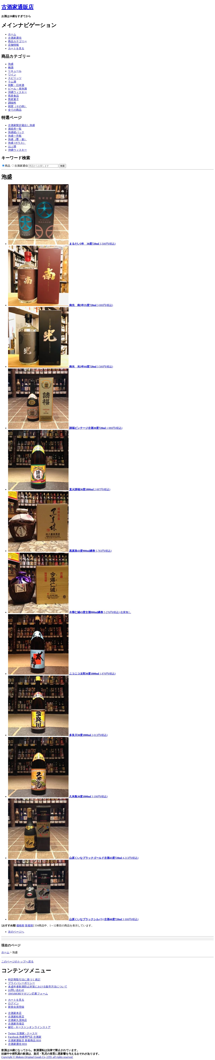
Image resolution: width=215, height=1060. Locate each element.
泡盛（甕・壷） (17, 139)
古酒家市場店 (16, 1023)
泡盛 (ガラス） (17, 142)
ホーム (12, 34)
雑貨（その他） (17, 106)
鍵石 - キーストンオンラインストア (29, 1027)
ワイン (12, 74)
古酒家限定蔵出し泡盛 (21, 125)
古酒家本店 (15, 1013)
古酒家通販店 (17, 7)
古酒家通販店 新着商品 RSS (24, 1040)
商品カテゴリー (17, 41)
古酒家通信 (15, 37)
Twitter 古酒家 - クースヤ (22, 1033)
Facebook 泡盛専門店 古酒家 (24, 1037)
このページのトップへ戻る (17, 961)
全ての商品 (15, 109)
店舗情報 (13, 44)
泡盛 (10, 64)
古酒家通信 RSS (17, 1044)
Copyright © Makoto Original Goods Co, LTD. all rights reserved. (37, 1057)
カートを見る (16, 48)
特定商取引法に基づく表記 (24, 979)
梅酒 (10, 67)
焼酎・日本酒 (16, 85)
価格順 (20, 925)
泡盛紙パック (16, 132)
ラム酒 (12, 81)
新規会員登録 (16, 1006)
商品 (6, 165)
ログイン (13, 1003)
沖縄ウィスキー (17, 92)
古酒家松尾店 (16, 1016)
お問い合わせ (16, 990)
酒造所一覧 (15, 128)
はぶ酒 (12, 146)
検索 (62, 166)
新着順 (29, 925)
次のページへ (16, 931)
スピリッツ (15, 78)
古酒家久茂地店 (17, 1020)
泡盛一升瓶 (15, 135)
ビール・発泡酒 (17, 88)
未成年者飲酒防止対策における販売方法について (37, 986)
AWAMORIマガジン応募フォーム (28, 993)
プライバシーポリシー (21, 983)
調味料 (12, 102)
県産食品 (13, 95)
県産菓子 (13, 99)
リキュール (15, 71)
